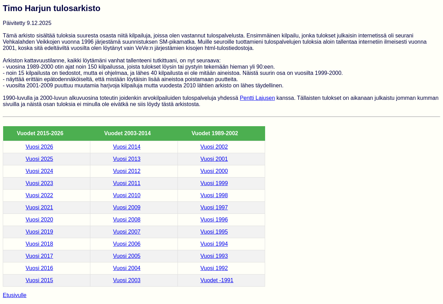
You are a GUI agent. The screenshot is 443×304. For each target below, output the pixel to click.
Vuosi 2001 (214, 159)
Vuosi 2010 (126, 195)
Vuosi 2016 (39, 268)
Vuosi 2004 (126, 268)
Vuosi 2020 (39, 220)
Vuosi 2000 (214, 171)
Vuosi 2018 (39, 244)
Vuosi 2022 (39, 195)
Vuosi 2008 (126, 220)
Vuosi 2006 (126, 244)
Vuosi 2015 (39, 280)
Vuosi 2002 (214, 147)
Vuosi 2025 (39, 159)
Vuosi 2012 (126, 171)
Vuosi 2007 (126, 232)
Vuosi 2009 (126, 207)
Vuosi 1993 (214, 256)
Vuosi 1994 (214, 244)
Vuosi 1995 (214, 232)
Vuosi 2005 (126, 256)
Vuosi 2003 (126, 280)
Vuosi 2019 (39, 232)
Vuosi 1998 (214, 195)
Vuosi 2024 (39, 171)
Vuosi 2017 (39, 256)
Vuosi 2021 (39, 207)
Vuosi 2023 (39, 183)
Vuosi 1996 (214, 220)
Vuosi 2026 (39, 147)
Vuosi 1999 (214, 183)
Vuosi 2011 (126, 183)
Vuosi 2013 (126, 159)
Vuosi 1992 (214, 268)
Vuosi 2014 (126, 147)
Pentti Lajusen (257, 98)
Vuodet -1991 (216, 280)
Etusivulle (14, 295)
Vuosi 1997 (214, 207)
